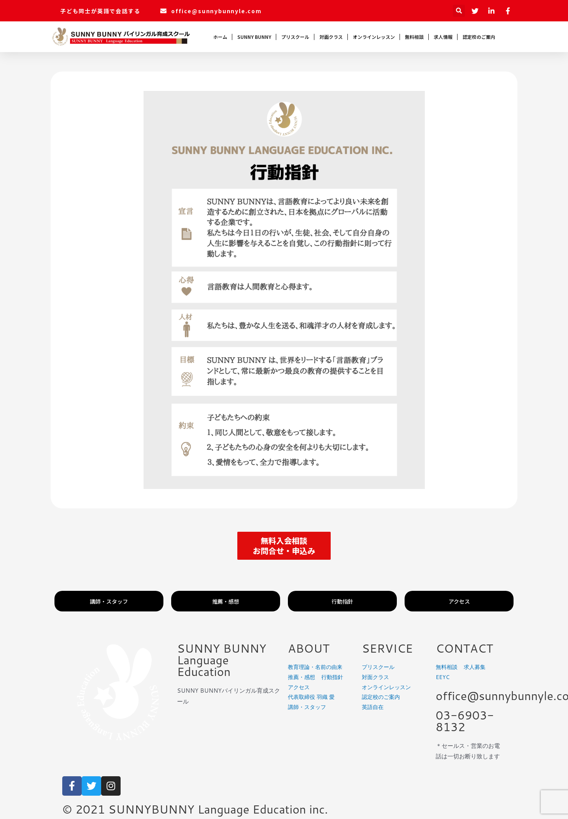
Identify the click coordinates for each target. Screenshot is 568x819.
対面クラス (331, 36)
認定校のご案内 (479, 36)
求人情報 (443, 36)
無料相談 (414, 36)
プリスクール (295, 36)
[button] (284, 546)
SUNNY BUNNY (254, 36)
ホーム (220, 36)
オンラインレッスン (374, 36)
